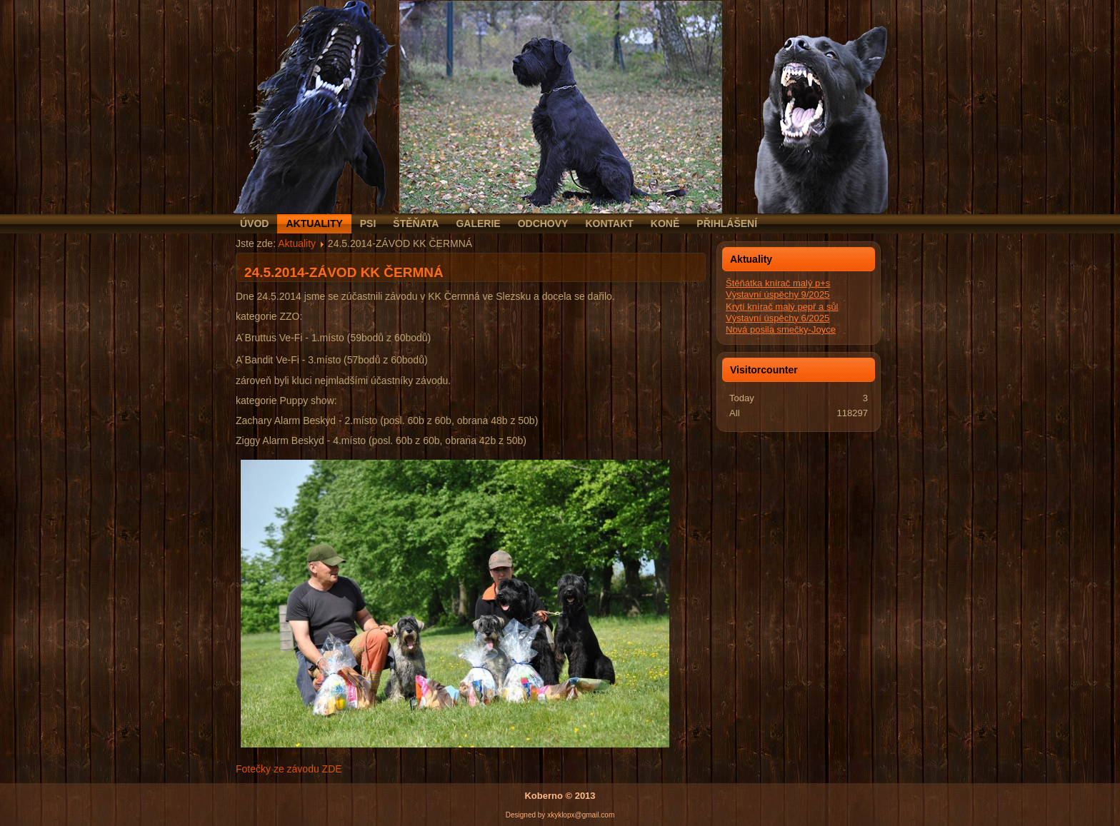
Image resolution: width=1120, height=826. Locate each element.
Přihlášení (726, 223)
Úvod (254, 223)
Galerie (478, 223)
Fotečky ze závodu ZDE (289, 769)
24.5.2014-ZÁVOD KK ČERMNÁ (344, 272)
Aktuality (314, 223)
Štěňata (416, 223)
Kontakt (609, 223)
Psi (368, 223)
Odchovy (543, 223)
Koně (665, 223)
